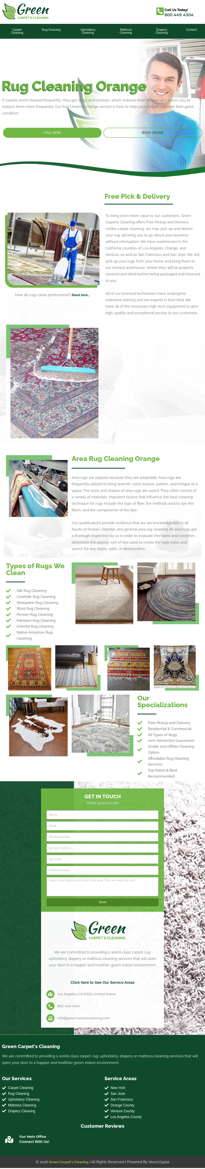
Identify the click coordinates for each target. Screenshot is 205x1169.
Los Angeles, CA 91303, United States (86, 994)
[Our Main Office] (9, 1141)
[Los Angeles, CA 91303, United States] (50, 994)
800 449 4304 (179, 14)
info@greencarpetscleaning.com (83, 1018)
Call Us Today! (177, 10)
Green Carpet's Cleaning (68, 1163)
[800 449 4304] (50, 1006)
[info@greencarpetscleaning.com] (50, 1018)
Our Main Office (32, 1138)
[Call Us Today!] (160, 11)
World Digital (160, 1163)
